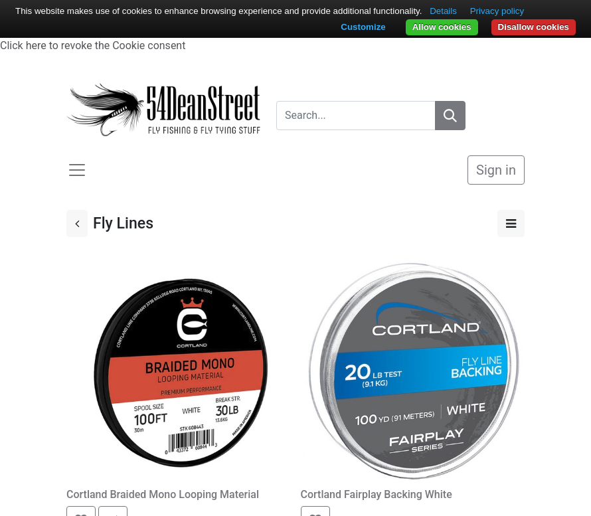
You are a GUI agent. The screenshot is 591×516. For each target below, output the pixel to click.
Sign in (496, 170)
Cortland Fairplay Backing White (376, 494)
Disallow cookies (533, 27)
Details (443, 11)
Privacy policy (497, 11)
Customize (363, 27)
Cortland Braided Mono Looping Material (162, 494)
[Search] (450, 115)
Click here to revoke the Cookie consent (92, 45)
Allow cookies (441, 27)
